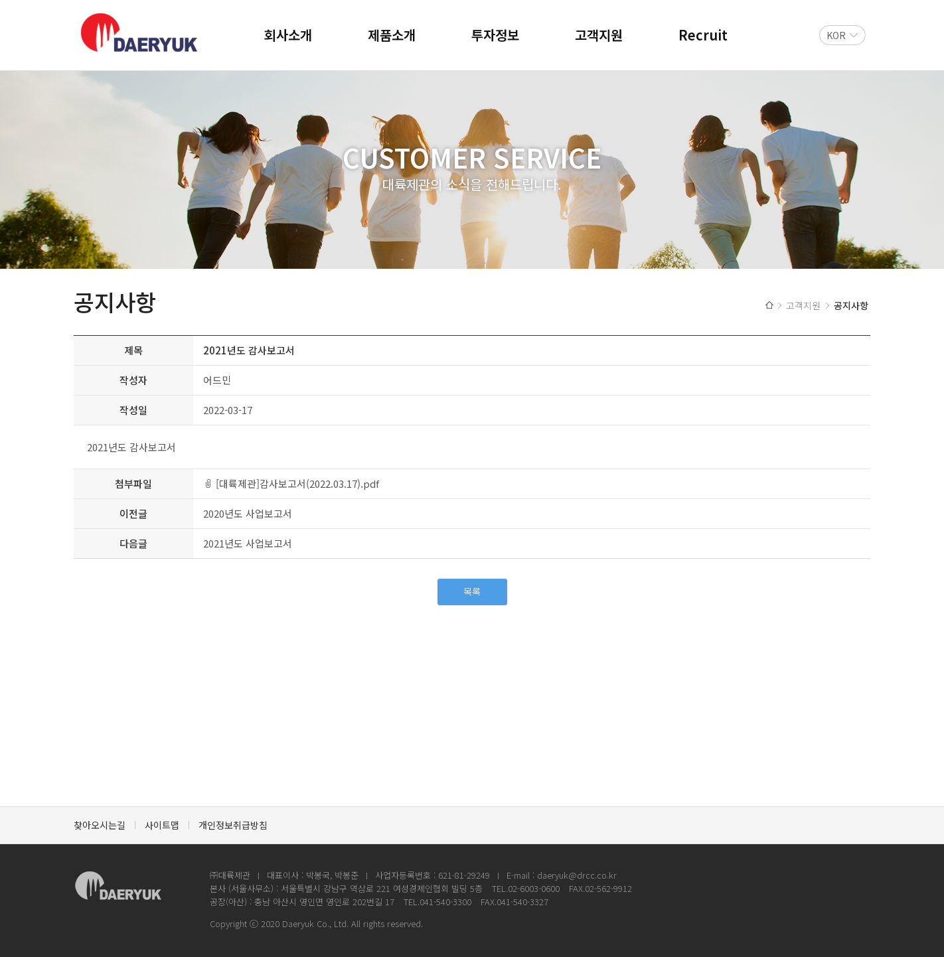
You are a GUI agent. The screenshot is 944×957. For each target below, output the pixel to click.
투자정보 (495, 34)
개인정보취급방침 (233, 825)
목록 (472, 591)
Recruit (703, 34)
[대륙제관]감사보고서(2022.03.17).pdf (297, 483)
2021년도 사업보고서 (247, 543)
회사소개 (288, 34)
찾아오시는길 (99, 825)
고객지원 (599, 34)
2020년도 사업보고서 (247, 513)
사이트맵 (162, 825)
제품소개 (392, 34)
